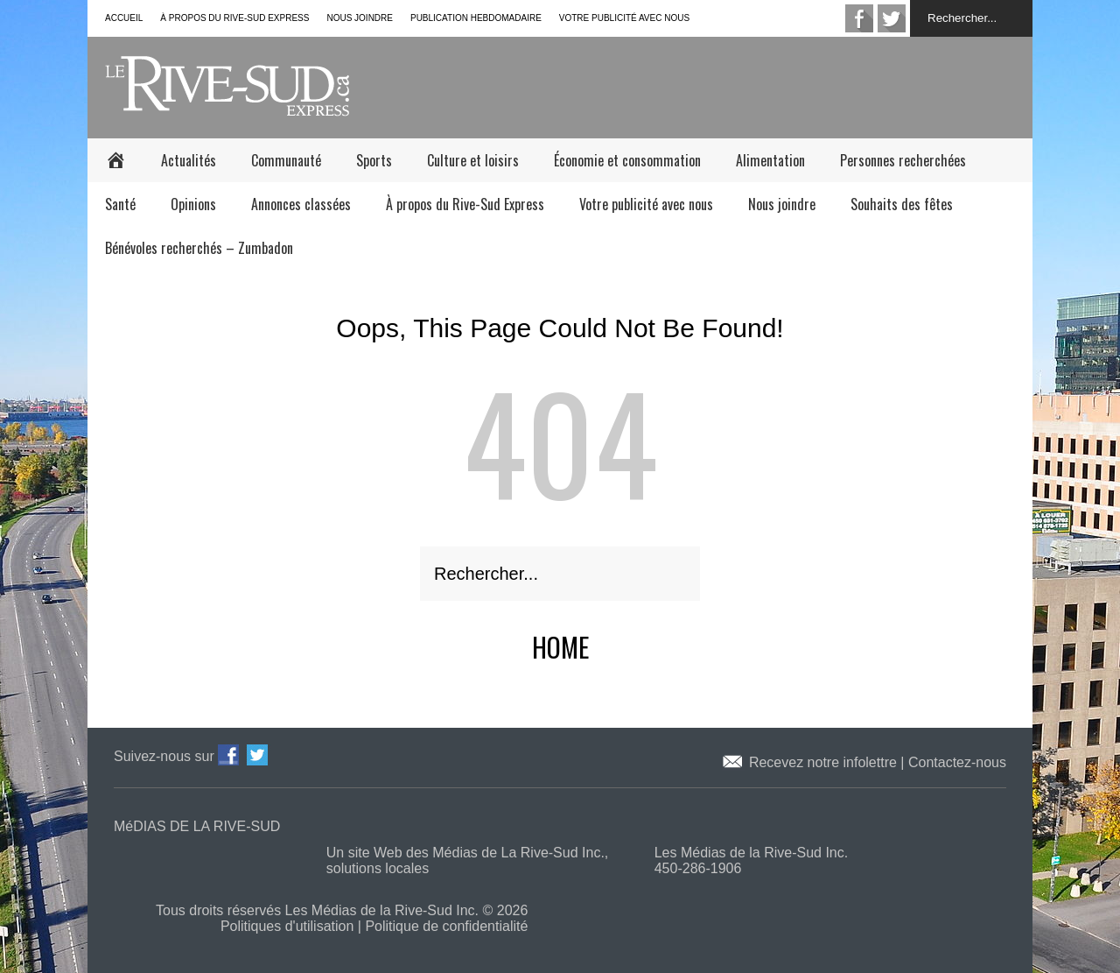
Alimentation (770, 160)
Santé (120, 204)
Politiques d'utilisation (287, 926)
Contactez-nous (957, 762)
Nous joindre (359, 18)
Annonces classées (301, 204)
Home (560, 646)
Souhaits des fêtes (901, 204)
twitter (892, 18)
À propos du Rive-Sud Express (234, 18)
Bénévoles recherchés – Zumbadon (199, 247)
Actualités (188, 160)
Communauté (286, 160)
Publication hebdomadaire (476, 18)
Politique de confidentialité (446, 926)
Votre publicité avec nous (624, 18)
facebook (859, 18)
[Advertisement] (714, 86)
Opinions (193, 204)
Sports (374, 160)
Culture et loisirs (473, 160)
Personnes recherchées (903, 160)
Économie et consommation (627, 160)
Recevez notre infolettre (824, 762)
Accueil (124, 18)
